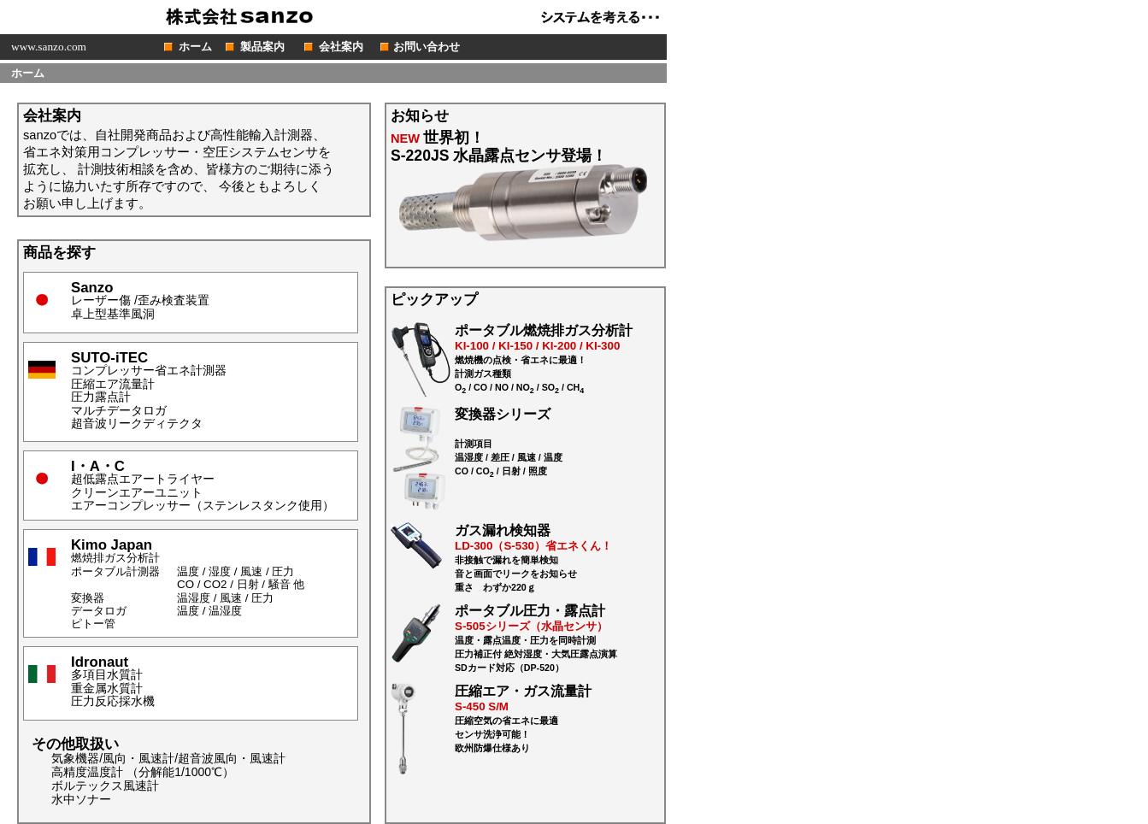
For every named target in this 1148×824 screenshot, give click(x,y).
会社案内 (341, 46)
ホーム (195, 46)
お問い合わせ (426, 46)
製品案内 (262, 46)
